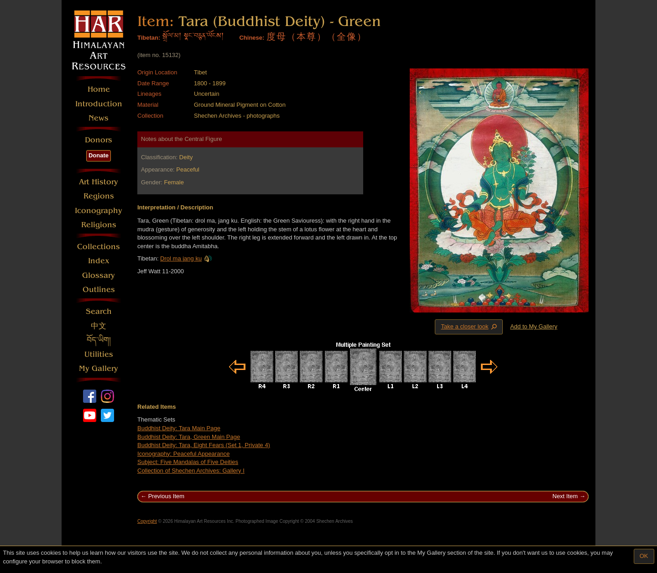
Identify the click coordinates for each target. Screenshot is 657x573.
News (99, 118)
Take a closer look (469, 326)
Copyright (147, 521)
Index (99, 260)
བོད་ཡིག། (99, 340)
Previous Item (166, 496)
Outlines (99, 289)
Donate (99, 155)
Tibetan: (148, 37)
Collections (98, 246)
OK (644, 555)
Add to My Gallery (533, 326)
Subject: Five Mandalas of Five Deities (187, 461)
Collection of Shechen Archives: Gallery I (191, 470)
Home (99, 89)
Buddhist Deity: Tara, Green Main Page (188, 436)
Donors (98, 139)
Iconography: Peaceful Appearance (183, 453)
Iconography (98, 210)
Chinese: (251, 37)
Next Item (565, 496)
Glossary (98, 275)
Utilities (98, 354)
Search (99, 311)
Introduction (98, 103)
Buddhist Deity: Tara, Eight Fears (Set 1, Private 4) (203, 445)
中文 (98, 326)
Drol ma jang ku (186, 258)
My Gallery (98, 368)
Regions (98, 196)
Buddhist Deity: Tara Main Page (178, 428)
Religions (98, 224)
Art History (98, 181)
